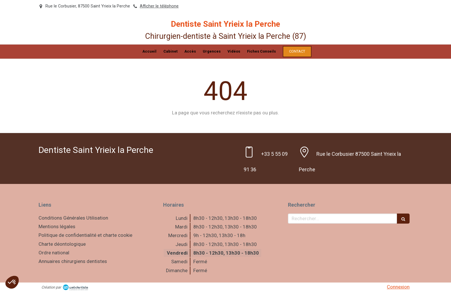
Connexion (398, 287)
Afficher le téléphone (159, 6)
